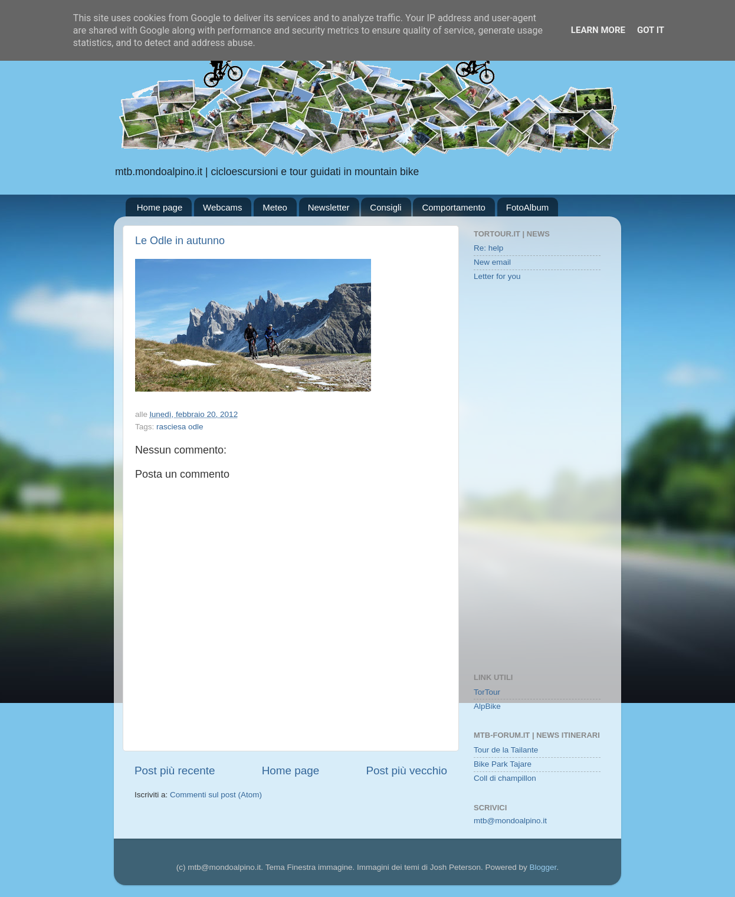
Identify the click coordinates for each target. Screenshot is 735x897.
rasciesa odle (180, 426)
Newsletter (329, 207)
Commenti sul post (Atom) (216, 794)
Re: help (488, 248)
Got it (650, 30)
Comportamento (453, 207)
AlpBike (487, 706)
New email (492, 262)
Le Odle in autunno (180, 241)
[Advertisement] (537, 478)
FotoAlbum (527, 207)
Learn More (598, 30)
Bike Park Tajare (502, 764)
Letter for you (497, 276)
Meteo (274, 207)
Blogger (543, 867)
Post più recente (174, 770)
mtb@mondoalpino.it (510, 820)
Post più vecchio (406, 770)
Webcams (222, 207)
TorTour (487, 692)
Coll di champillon (505, 778)
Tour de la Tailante (506, 749)
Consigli (385, 207)
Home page (160, 207)
